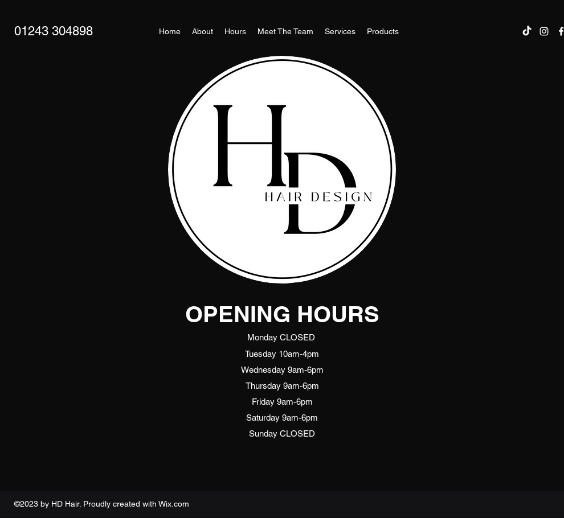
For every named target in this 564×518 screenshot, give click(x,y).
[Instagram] (544, 31)
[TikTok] (527, 31)
